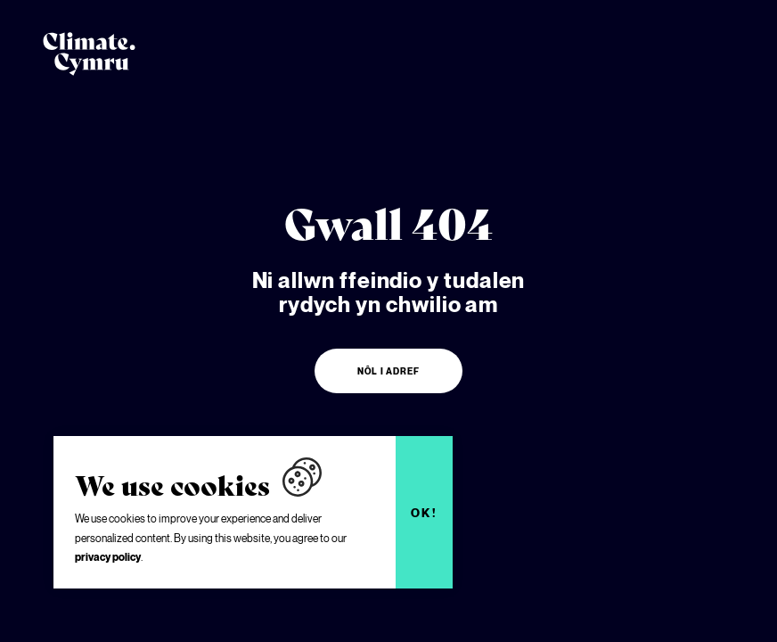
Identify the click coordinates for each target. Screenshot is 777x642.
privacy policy (108, 557)
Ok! (424, 513)
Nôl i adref (388, 371)
